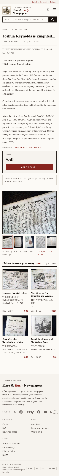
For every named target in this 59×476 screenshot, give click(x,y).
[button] (29, 212)
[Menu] (54, 9)
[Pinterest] (21, 412)
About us (35, 424)
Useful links (36, 431)
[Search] (52, 19)
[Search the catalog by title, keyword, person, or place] (25, 19)
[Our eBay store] (30, 412)
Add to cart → (29, 167)
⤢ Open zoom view (45, 253)
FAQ (4, 428)
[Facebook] (38, 412)
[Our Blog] (54, 411)
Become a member (40, 428)
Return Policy (8, 447)
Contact (6, 424)
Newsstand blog (9, 431)
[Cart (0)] (48, 9)
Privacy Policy (8, 451)
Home (5, 29)
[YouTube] (45, 412)
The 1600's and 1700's (28, 147)
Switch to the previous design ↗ (44, 2)
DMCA (5, 455)
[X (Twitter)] (14, 412)
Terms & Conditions (11, 443)
